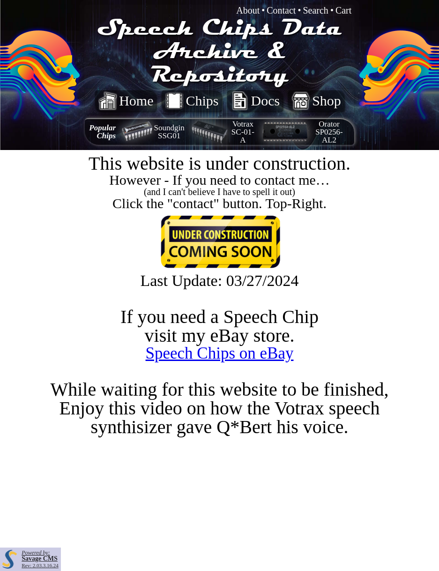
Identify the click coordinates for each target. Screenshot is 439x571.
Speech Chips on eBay (220, 353)
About (248, 10)
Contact (281, 10)
